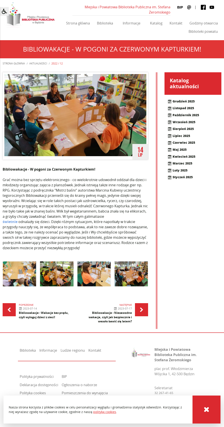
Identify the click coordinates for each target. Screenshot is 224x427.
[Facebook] (203, 7)
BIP (64, 376)
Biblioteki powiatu (203, 31)
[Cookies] (206, 410)
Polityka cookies (33, 393)
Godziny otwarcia (203, 23)
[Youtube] (211, 7)
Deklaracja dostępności (39, 384)
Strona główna (78, 23)
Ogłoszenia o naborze (79, 384)
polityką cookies (104, 412)
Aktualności (38, 63)
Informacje (131, 23)
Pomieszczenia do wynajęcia (85, 393)
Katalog (156, 23)
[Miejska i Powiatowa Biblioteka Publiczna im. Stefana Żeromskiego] (141, 352)
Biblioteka (105, 23)
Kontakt (176, 23)
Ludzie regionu (73, 350)
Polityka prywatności (37, 376)
